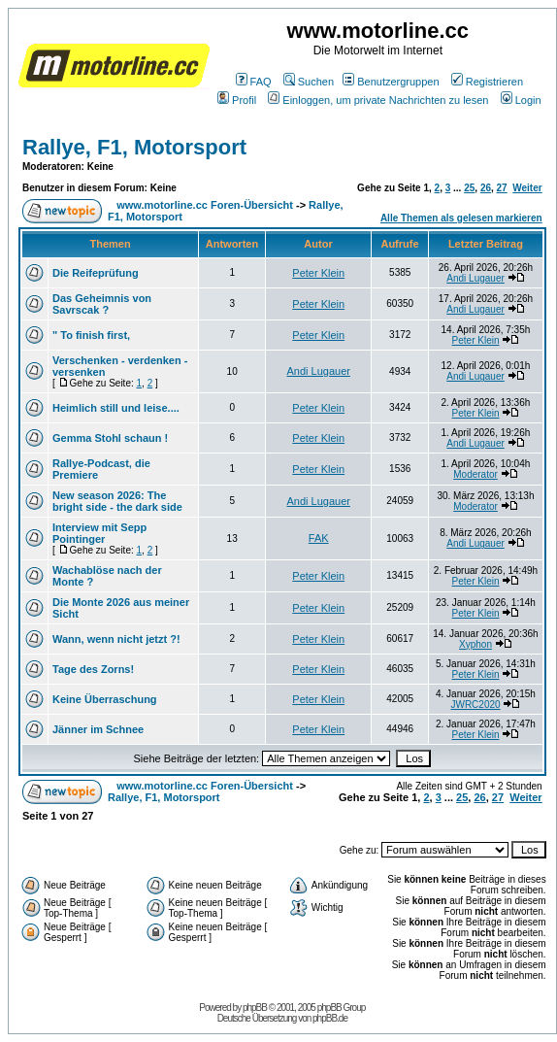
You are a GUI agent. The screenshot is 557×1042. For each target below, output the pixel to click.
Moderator (475, 474)
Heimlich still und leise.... (116, 408)
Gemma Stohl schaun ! (110, 438)
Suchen (308, 81)
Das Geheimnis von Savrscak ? (101, 304)
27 (502, 188)
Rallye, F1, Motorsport (134, 147)
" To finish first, (91, 335)
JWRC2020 (475, 704)
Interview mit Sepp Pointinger (99, 533)
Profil (236, 100)
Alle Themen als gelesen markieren (461, 218)
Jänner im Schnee (98, 729)
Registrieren (487, 81)
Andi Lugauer (475, 278)
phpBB (255, 1007)
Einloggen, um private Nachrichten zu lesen (378, 100)
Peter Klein (318, 273)
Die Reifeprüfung (95, 273)
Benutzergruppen (391, 81)
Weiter (526, 188)
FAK (319, 538)
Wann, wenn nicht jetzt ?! (116, 639)
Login (521, 100)
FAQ (254, 81)
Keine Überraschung (104, 699)
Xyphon (475, 644)
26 (485, 188)
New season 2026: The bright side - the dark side (117, 501)
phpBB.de (329, 1018)
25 (469, 188)
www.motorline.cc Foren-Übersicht (204, 205)
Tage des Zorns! (93, 669)
